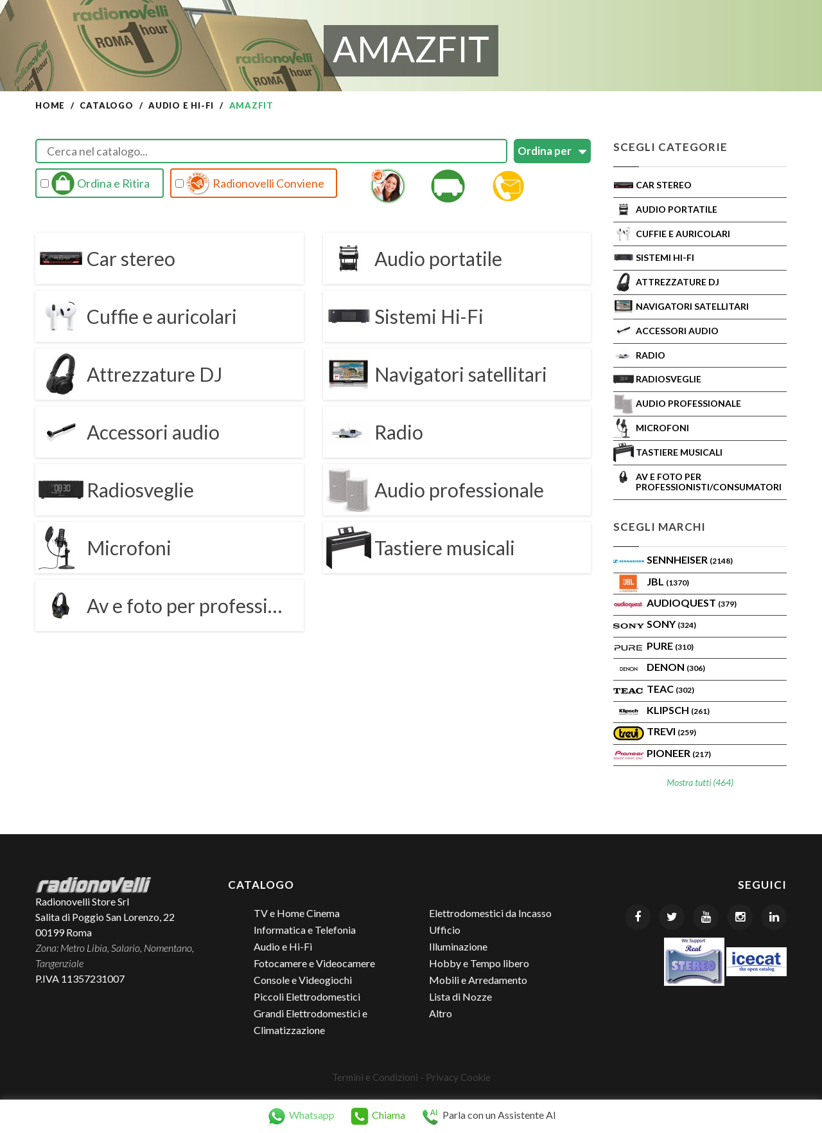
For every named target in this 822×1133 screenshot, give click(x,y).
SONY (671, 624)
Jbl (668, 581)
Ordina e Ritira (95, 183)
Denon (676, 667)
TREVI (671, 731)
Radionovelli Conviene (249, 183)
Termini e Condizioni (375, 1077)
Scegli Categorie (670, 147)
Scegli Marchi (659, 526)
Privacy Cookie (458, 1077)
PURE (670, 645)
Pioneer (679, 753)
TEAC (670, 688)
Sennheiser (690, 559)
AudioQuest (692, 602)
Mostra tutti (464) (700, 782)
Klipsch (678, 710)
